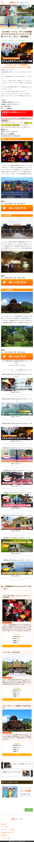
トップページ (3, 28)
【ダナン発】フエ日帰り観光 (11, 652)
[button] (2, 2)
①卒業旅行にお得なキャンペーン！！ (11, 102)
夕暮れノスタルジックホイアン (9, 131)
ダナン (13, 40)
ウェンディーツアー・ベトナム (17, 365)
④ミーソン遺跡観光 (6, 108)
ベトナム (18, 28)
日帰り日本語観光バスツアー (23, 40)
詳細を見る (17, 645)
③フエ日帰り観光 (6, 106)
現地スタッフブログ (12, 28)
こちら (16, 392)
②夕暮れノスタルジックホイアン (10, 104)
